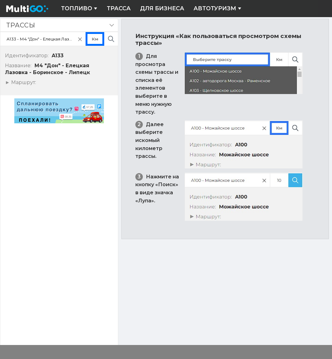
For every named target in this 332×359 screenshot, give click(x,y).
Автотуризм (217, 8)
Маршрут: (23, 82)
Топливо (79, 8)
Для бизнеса (162, 8)
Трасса (119, 8)
